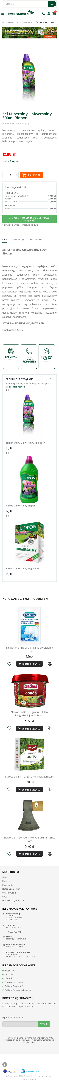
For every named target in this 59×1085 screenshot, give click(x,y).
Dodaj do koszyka (29, 728)
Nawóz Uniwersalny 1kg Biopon (23, 568)
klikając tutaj (29, 1041)
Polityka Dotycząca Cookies (18, 990)
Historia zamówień (11, 888)
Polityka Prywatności (14, 986)
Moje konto (7, 885)
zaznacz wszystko (18, 386)
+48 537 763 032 (13, 931)
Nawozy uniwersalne (32, 22)
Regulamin (10, 970)
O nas (5, 877)
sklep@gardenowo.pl (16, 938)
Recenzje (18, 239)
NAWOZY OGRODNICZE (19, 22)
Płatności (9, 978)
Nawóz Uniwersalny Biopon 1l (22, 505)
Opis (4, 239)
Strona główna (3, 22)
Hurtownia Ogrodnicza (13, 900)
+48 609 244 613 (13, 927)
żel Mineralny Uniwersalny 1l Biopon (25, 442)
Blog (4, 896)
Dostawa (9, 974)
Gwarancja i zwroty (14, 982)
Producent (37, 239)
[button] (53, 47)
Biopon (14, 161)
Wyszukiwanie (9, 892)
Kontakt (6, 881)
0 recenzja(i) (22, 123)
